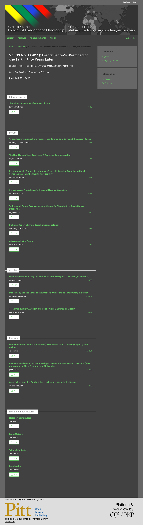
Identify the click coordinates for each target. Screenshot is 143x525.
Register (126, 2)
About (53, 37)
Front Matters (16, 434)
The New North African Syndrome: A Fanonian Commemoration (40, 155)
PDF (15, 111)
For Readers (107, 79)
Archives (22, 37)
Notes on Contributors (20, 418)
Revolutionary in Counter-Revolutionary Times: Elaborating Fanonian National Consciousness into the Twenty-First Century (47, 172)
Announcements (38, 37)
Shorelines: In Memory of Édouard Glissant (30, 103)
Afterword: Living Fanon (21, 241)
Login (135, 2)
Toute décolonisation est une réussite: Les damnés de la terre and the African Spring (50, 139)
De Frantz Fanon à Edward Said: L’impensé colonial (34, 225)
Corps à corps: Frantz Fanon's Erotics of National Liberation (38, 190)
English (105, 56)
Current (10, 37)
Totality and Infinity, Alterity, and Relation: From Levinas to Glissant (42, 308)
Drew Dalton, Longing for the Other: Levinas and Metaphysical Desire (42, 382)
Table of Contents (17, 450)
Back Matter (15, 466)
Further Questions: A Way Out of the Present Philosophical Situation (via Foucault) (49, 276)
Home (11, 46)
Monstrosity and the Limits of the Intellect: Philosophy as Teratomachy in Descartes (49, 292)
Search (130, 37)
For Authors (107, 83)
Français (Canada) (110, 60)
